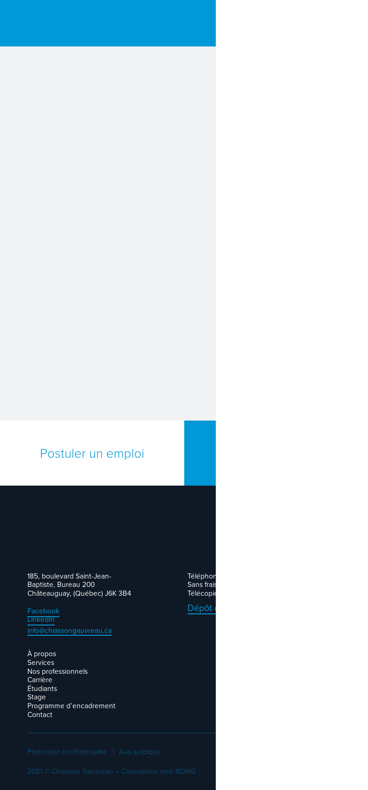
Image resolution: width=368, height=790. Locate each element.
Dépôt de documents (229, 608)
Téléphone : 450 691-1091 (227, 576)
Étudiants (42, 688)
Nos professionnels (57, 671)
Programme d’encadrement (71, 705)
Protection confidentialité (67, 752)
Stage (36, 696)
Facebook (43, 611)
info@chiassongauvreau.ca (69, 631)
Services (40, 662)
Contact (39, 714)
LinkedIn (41, 619)
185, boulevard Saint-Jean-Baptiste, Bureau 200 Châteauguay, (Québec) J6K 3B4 (79, 585)
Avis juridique (140, 752)
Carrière (39, 679)
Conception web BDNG (158, 771)
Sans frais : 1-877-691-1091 (227, 584)
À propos (41, 653)
